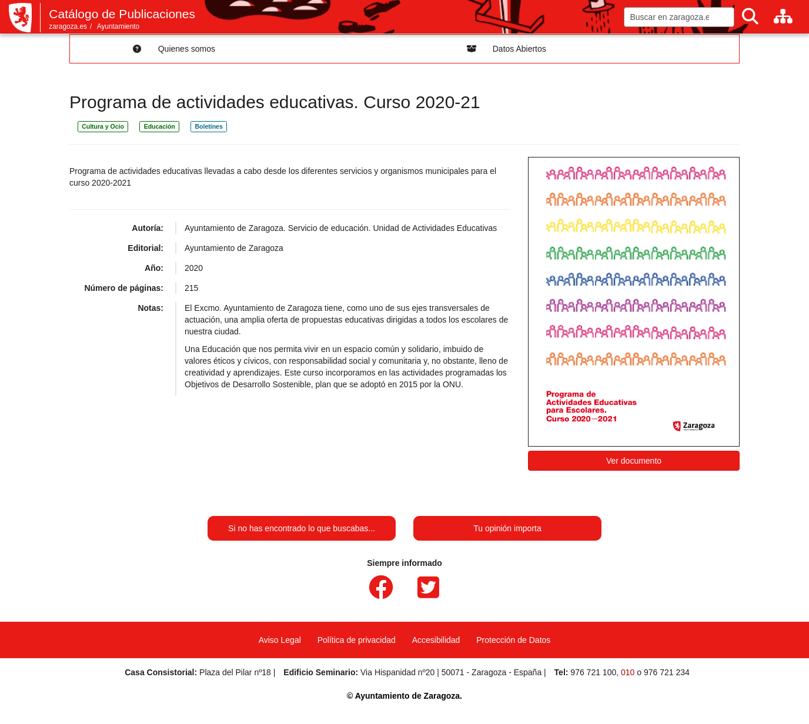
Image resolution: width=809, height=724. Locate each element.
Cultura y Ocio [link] (103, 126)
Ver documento (633, 460)
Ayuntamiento (118, 26)
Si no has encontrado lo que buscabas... (301, 528)
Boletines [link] (209, 126)
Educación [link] (159, 126)
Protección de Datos (513, 640)
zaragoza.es (68, 26)
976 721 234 (667, 672)
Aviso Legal (280, 640)
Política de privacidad (356, 640)
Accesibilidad (436, 640)
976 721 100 (593, 672)
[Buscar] (750, 16)
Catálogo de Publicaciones (122, 14)
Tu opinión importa (507, 528)
